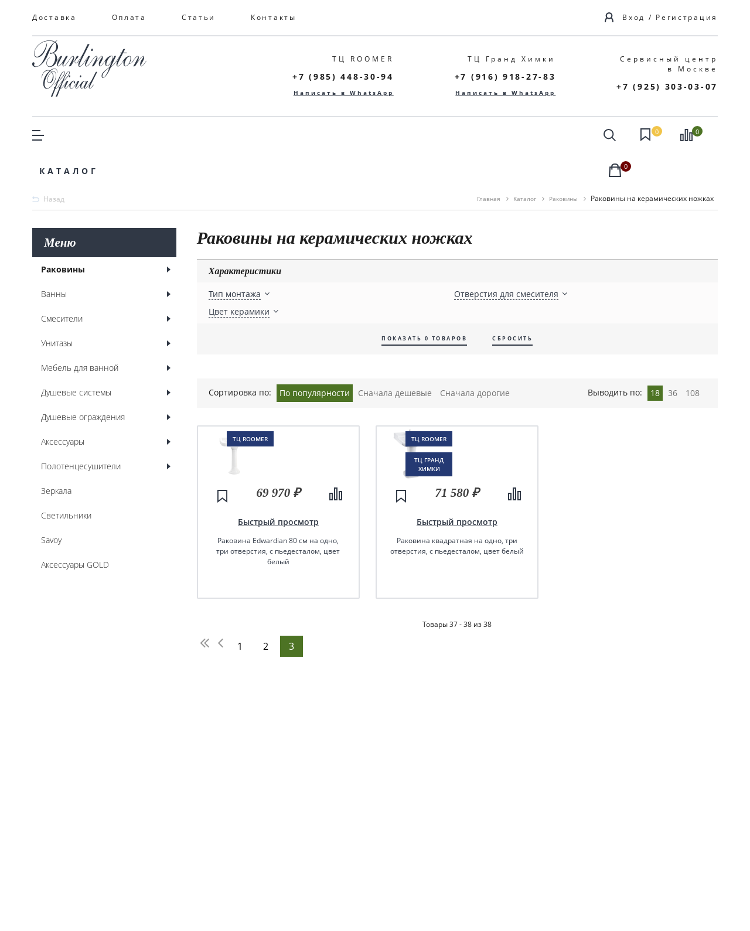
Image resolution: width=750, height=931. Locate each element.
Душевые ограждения (83, 381)
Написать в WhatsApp (344, 92)
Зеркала (56, 455)
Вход (633, 17)
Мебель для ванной (79, 332)
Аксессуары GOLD (75, 529)
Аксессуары (62, 406)
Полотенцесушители (81, 430)
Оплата (129, 17)
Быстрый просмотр (278, 597)
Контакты (273, 17)
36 (672, 356)
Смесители (62, 283)
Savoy (51, 504)
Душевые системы (76, 357)
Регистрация (687, 17)
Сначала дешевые (395, 356)
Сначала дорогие (475, 356)
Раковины (63, 234)
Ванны (54, 258)
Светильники (66, 480)
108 (693, 356)
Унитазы (57, 307)
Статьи (199, 17)
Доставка (54, 17)
